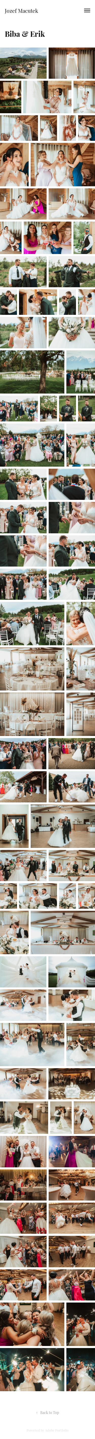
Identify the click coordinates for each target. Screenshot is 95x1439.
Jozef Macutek (21, 10)
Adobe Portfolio (56, 1430)
